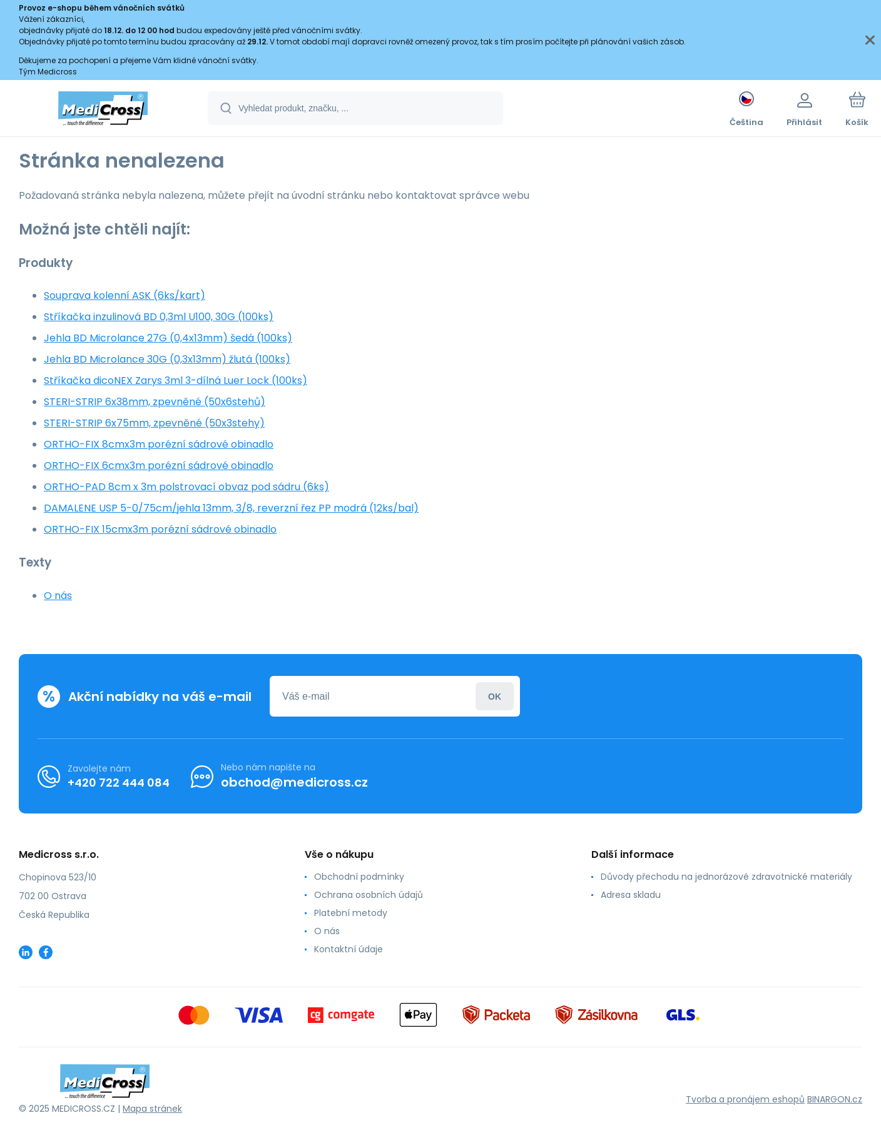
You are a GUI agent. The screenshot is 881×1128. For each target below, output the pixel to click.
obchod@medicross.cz (294, 782)
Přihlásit (495, 696)
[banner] (103, 110)
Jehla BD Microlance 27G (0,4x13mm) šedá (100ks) (168, 338)
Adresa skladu (631, 895)
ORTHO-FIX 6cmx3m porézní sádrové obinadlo (158, 465)
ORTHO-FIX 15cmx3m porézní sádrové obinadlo (160, 529)
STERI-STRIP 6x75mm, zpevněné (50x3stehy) (154, 423)
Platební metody (350, 913)
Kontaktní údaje (348, 949)
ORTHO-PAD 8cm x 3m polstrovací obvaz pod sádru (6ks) (186, 487)
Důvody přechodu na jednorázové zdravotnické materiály (726, 876)
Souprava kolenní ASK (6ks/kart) (124, 295)
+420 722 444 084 (119, 782)
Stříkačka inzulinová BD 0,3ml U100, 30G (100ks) (158, 317)
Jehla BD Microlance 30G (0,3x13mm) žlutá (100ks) (167, 359)
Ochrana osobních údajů (368, 895)
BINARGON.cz (834, 1099)
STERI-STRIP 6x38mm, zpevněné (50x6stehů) (154, 402)
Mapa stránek (152, 1108)
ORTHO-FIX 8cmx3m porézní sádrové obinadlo (158, 444)
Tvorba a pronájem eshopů (745, 1099)
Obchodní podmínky (359, 876)
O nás (58, 595)
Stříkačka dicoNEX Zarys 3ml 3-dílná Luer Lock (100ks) (175, 380)
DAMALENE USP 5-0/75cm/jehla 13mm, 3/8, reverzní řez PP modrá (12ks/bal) (231, 508)
